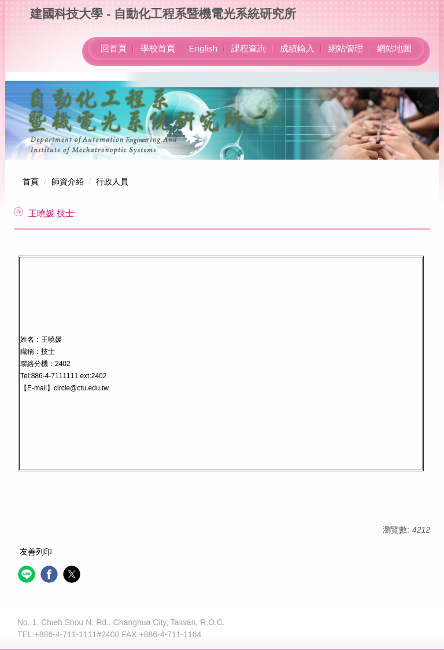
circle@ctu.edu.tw (81, 388)
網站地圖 (394, 48)
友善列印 (36, 551)
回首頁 (114, 48)
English (203, 48)
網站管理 (345, 48)
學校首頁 (157, 48)
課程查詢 (248, 48)
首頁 (31, 181)
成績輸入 (297, 48)
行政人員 (112, 181)
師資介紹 (67, 181)
